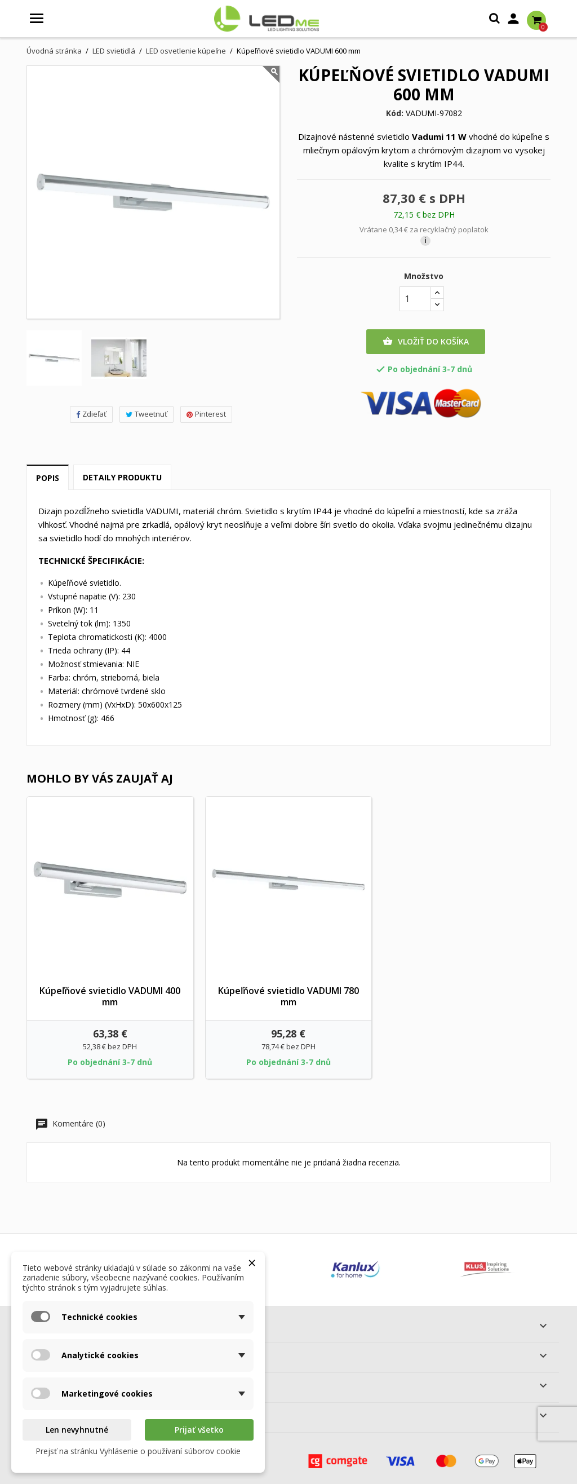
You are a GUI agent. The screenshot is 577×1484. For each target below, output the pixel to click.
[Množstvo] (415, 298)
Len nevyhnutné (77, 1429)
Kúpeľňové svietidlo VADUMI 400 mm (109, 996)
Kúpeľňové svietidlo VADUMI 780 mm (288, 996)
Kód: (394, 113)
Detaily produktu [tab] (122, 477)
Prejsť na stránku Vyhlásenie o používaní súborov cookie (138, 1451)
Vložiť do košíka (426, 341)
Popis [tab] (47, 477)
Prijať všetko (199, 1429)
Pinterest (206, 414)
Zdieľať (91, 414)
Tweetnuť (146, 414)
